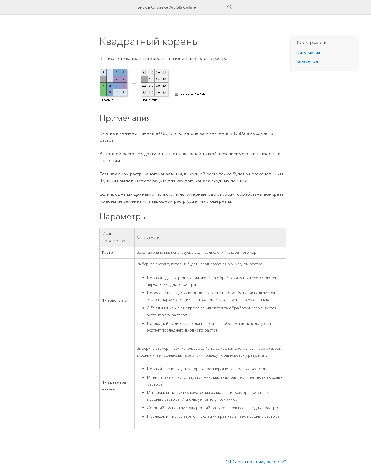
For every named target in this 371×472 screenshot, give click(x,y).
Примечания (307, 52)
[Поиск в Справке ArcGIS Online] (181, 7)
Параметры (306, 61)
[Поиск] (230, 7)
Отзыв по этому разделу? (259, 461)
